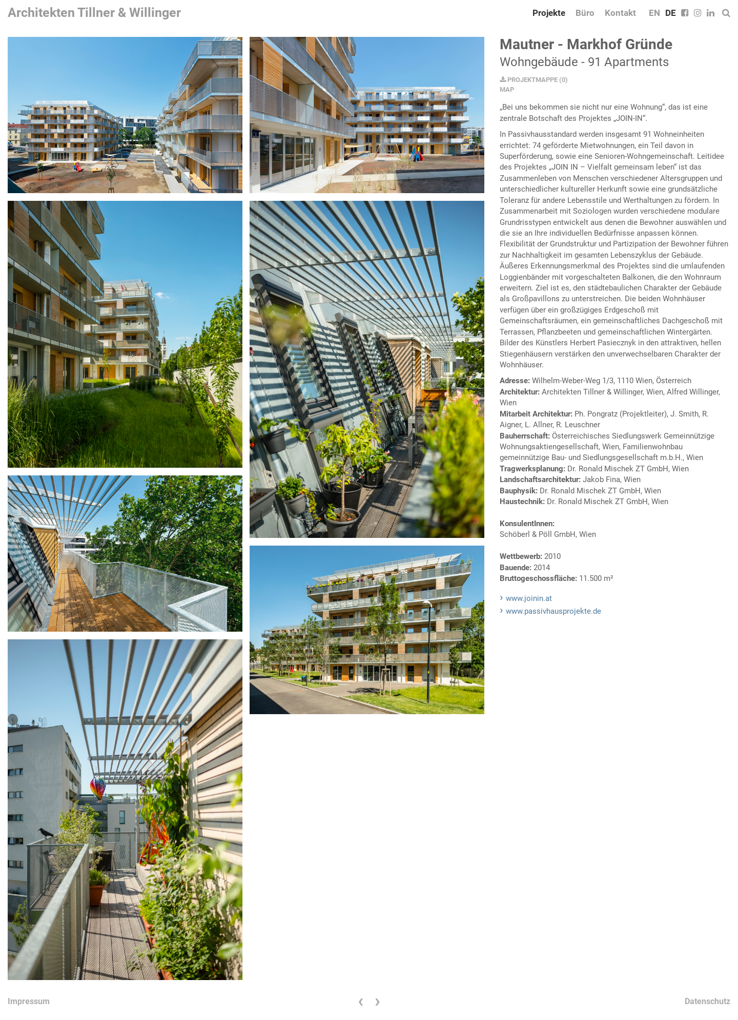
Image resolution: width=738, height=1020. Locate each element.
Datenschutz (707, 1001)
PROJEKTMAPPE (529, 80)
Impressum (29, 1001)
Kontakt (620, 13)
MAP (507, 89)
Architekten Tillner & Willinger (94, 12)
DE (670, 13)
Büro (585, 13)
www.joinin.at (529, 598)
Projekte (548, 13)
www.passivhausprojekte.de (553, 611)
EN (654, 13)
